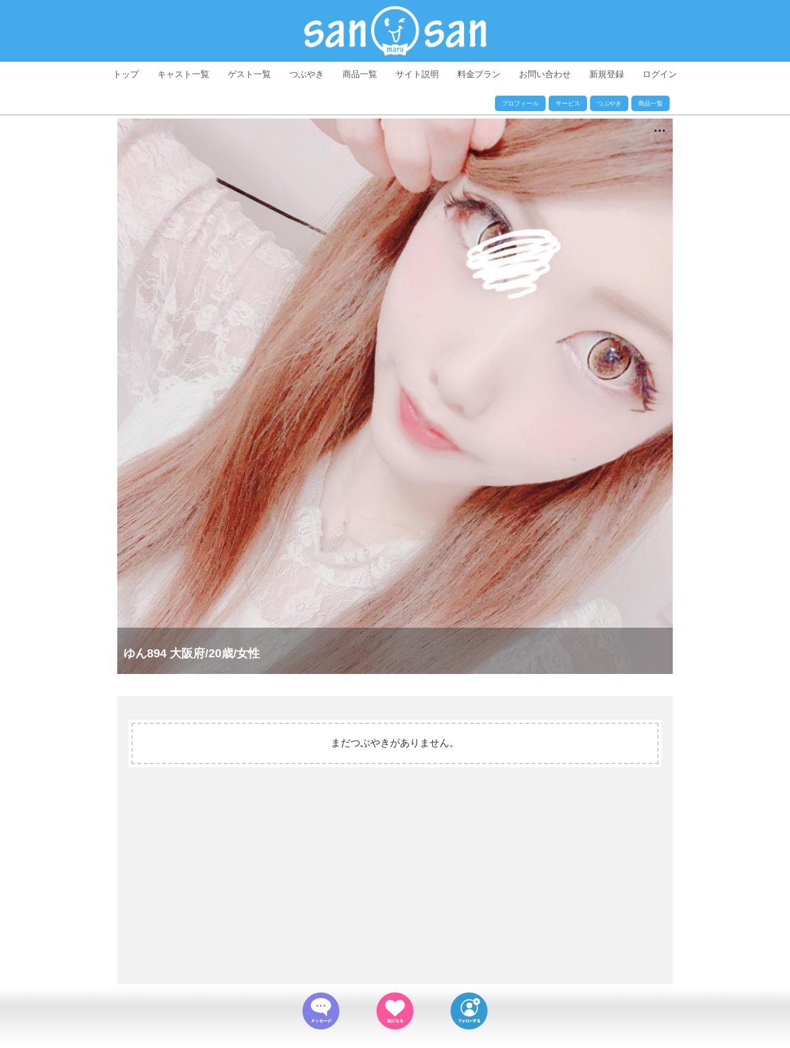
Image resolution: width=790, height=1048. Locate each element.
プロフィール (520, 103)
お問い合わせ (545, 74)
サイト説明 (417, 74)
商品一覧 (360, 74)
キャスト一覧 (183, 74)
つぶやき (306, 74)
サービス (567, 103)
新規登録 (606, 74)
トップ (126, 74)
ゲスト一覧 (249, 74)
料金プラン (479, 74)
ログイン (659, 74)
